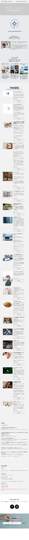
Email (13, 523)
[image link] (12, 507)
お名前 (4, 523)
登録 (24, 523)
